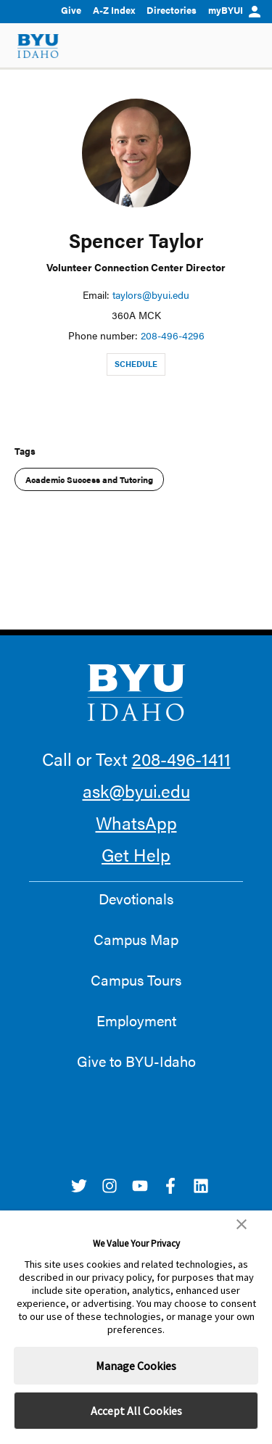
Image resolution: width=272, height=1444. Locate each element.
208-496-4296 (173, 335)
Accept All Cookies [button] (136, 1410)
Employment (136, 1020)
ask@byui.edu (136, 790)
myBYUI (234, 10)
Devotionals (136, 898)
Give (71, 10)
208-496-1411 (181, 758)
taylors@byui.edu (150, 294)
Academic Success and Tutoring (89, 479)
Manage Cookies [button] (136, 1365)
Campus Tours (136, 980)
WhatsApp (136, 822)
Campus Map (136, 939)
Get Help (136, 854)
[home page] (38, 46)
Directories (172, 10)
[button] (241, 1224)
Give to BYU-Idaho (136, 1061)
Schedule (136, 363)
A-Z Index (114, 10)
